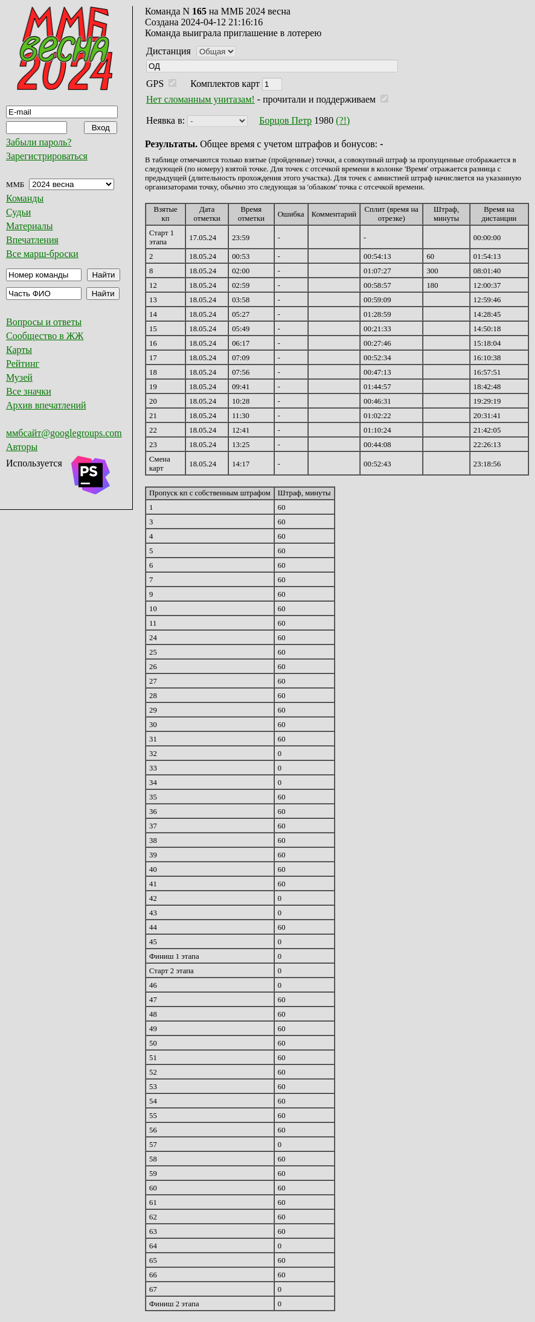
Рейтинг (22, 363)
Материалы (29, 226)
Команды (24, 198)
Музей (19, 377)
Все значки (28, 391)
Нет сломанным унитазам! (200, 99)
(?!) (343, 120)
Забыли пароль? (38, 142)
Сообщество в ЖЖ (44, 336)
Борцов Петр (285, 120)
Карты (19, 350)
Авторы (21, 447)
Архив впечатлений (46, 405)
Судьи (18, 212)
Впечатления (32, 240)
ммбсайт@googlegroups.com (64, 433)
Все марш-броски (42, 254)
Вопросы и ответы (44, 322)
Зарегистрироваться (47, 156)
